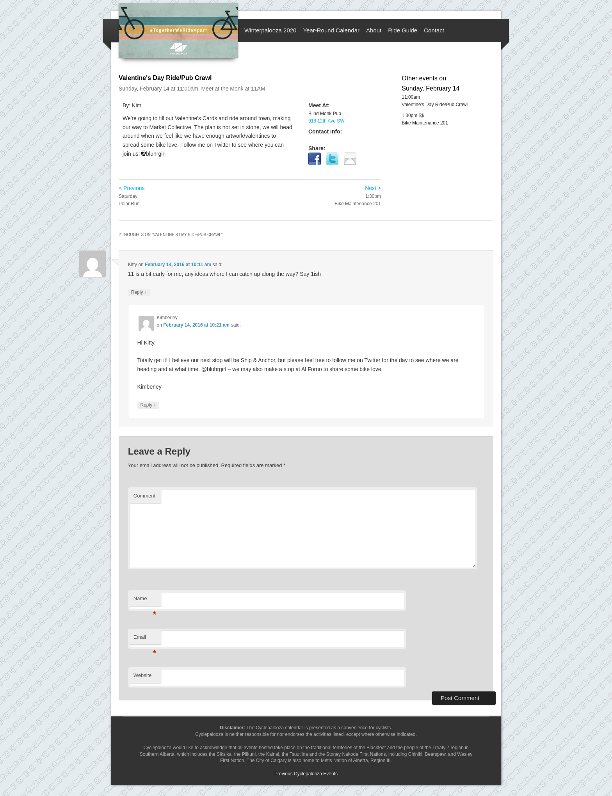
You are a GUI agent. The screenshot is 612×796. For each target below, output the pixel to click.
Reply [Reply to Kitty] (139, 292)
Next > (373, 188)
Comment (144, 496)
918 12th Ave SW (326, 121)
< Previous (132, 188)
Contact (434, 30)
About (373, 30)
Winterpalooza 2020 (270, 30)
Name (145, 600)
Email (145, 639)
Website (142, 675)
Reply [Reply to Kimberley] (148, 405)
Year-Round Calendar (331, 30)
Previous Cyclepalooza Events (306, 773)
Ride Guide (402, 30)
